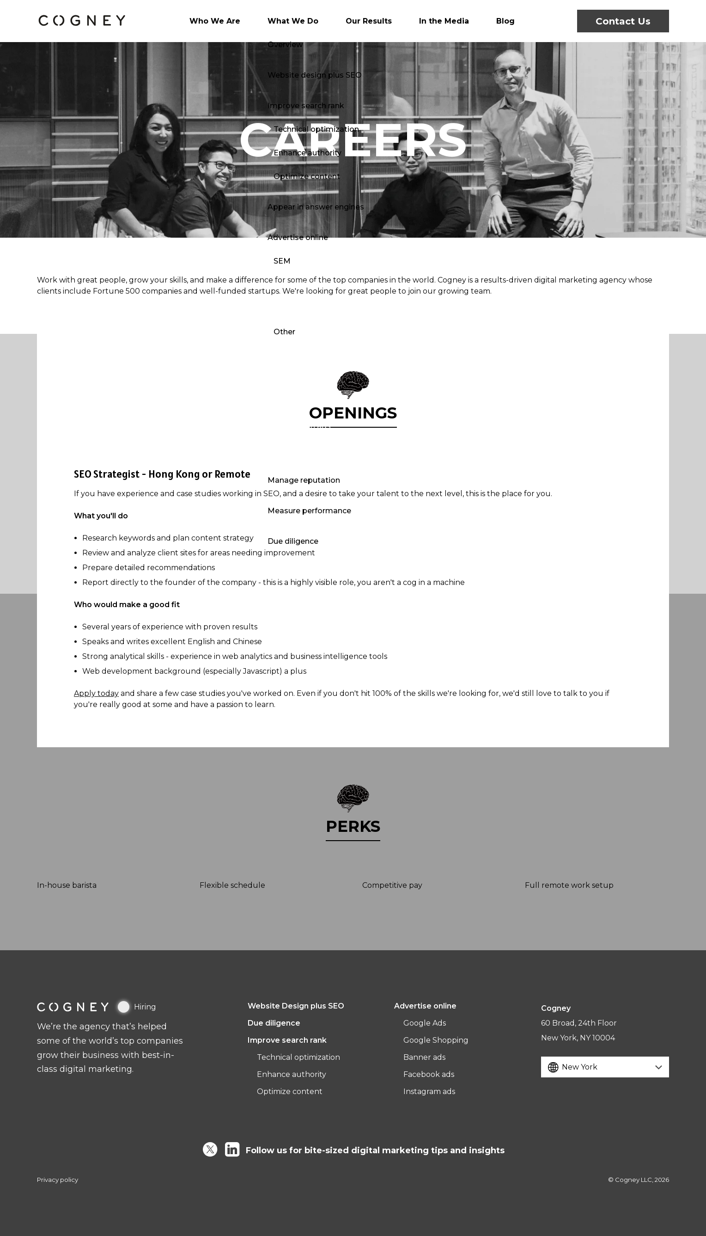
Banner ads (424, 1057)
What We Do (299, 20)
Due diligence (274, 1023)
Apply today (96, 693)
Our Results (368, 20)
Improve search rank (287, 1040)
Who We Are (228, 20)
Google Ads (424, 1023)
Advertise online (425, 1006)
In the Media (437, 20)
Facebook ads (428, 1074)
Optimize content (290, 1091)
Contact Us (623, 20)
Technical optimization (298, 1057)
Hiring (137, 1007)
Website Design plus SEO (296, 1006)
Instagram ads (429, 1091)
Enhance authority (291, 1074)
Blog (491, 20)
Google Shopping (436, 1040)
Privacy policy (57, 1179)
